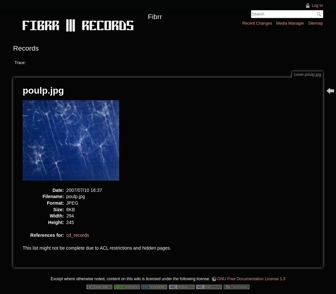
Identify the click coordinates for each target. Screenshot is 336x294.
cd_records (77, 235)
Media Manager (290, 23)
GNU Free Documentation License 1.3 (251, 279)
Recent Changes (257, 23)
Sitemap (315, 23)
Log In (317, 5)
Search (320, 14)
